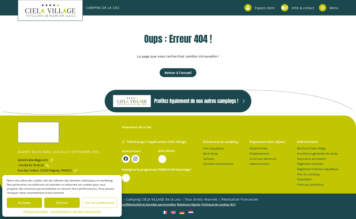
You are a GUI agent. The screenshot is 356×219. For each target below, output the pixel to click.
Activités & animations (218, 164)
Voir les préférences (99, 203)
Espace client (259, 7)
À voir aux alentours (263, 159)
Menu (328, 7)
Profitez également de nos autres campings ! (175, 101)
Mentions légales (188, 204)
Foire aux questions (310, 184)
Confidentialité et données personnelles (76, 211)
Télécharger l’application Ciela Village (154, 142)
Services (208, 159)
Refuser (62, 203)
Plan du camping (308, 174)
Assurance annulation (311, 159)
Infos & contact (297, 7)
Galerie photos (259, 164)
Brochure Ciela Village (311, 148)
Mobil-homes (258, 148)
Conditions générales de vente (317, 154)
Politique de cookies (35, 211)
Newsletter (304, 179)
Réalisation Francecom (240, 199)
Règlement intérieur (310, 164)
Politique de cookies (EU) (218, 204)
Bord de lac (210, 154)
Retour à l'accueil (178, 72)
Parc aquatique (213, 148)
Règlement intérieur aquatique (317, 169)
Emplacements (259, 154)
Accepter (24, 203)
